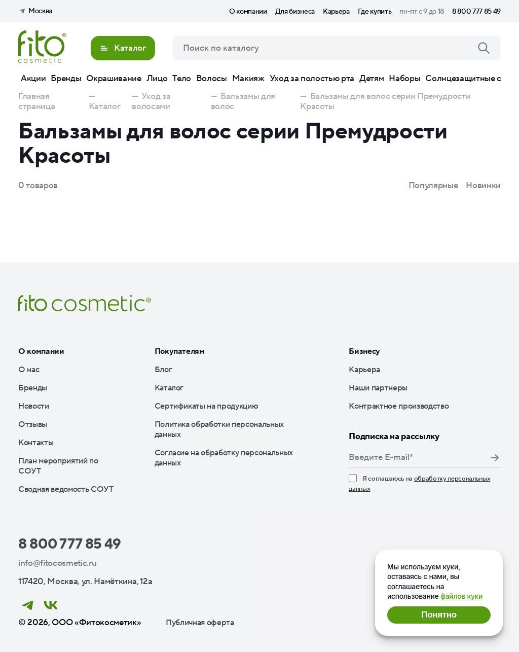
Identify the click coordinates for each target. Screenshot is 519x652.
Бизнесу (364, 351)
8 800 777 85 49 (476, 11)
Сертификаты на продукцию (206, 406)
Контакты (35, 443)
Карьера (336, 11)
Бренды (66, 78)
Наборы (404, 78)
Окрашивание (113, 78)
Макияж (248, 78)
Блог (163, 370)
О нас (28, 370)
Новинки (483, 185)
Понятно (438, 615)
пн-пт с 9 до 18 (421, 11)
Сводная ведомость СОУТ (66, 489)
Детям (371, 78)
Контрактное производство (399, 406)
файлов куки (461, 596)
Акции (33, 78)
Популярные (433, 185)
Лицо (157, 78)
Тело (181, 78)
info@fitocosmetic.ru (57, 563)
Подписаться (495, 458)
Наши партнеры (378, 388)
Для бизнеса (295, 11)
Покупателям (180, 351)
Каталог (169, 388)
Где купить (375, 11)
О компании (248, 11)
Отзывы (32, 424)
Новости (33, 406)
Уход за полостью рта (312, 78)
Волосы (211, 78)
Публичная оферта (200, 623)
